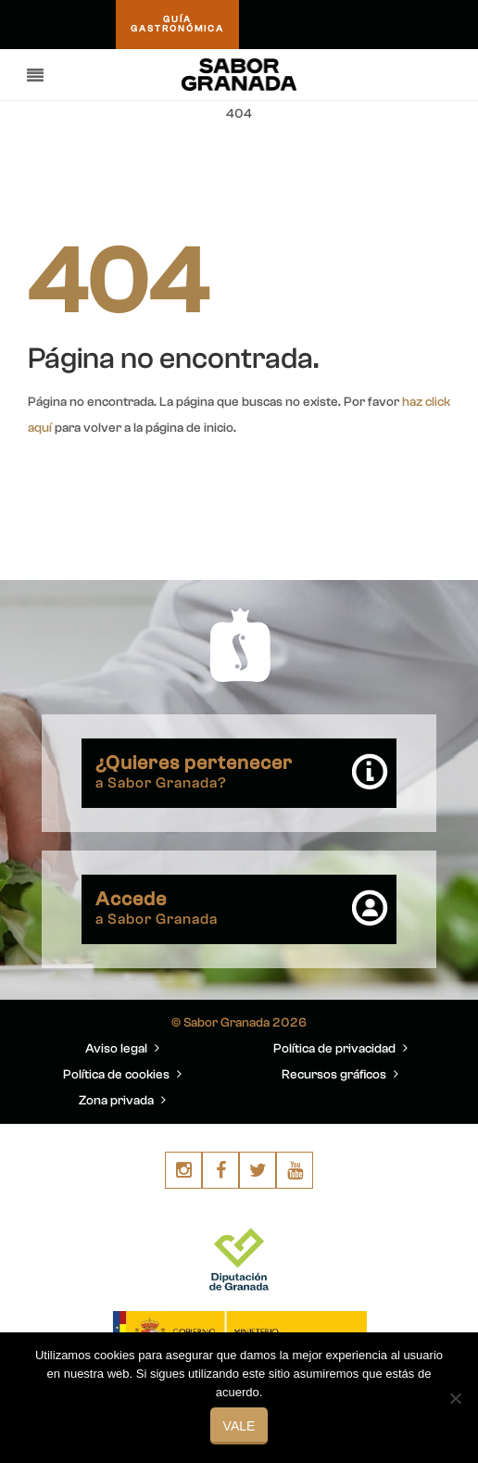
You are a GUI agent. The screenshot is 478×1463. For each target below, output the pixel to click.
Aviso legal (116, 1048)
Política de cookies (116, 1074)
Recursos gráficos (319, 1074)
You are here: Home (346, 158)
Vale (239, 1426)
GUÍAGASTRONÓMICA (179, 25)
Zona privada (115, 1100)
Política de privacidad (319, 1048)
